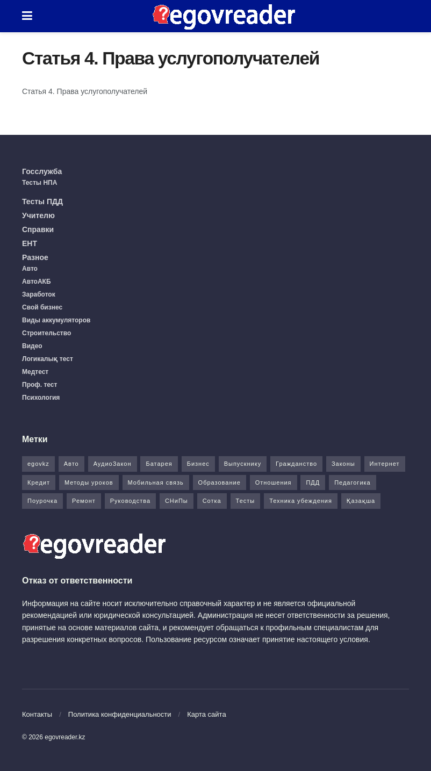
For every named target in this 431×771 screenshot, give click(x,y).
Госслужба (42, 171)
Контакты (37, 714)
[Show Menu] (27, 16)
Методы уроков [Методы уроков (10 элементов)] (88, 482)
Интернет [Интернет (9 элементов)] (385, 463)
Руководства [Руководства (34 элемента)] (130, 501)
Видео (32, 346)
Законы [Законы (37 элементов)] (343, 463)
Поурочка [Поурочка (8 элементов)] (42, 501)
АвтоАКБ (36, 281)
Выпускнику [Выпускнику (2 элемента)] (243, 463)
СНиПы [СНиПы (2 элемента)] (176, 501)
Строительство (46, 333)
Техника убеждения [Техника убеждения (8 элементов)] (300, 501)
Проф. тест (39, 384)
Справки (38, 229)
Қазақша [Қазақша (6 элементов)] (361, 501)
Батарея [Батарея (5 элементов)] (159, 463)
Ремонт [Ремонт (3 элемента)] (84, 501)
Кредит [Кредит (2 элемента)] (38, 482)
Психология (41, 397)
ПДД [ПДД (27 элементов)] (313, 482)
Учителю (38, 215)
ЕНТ (29, 243)
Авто (30, 268)
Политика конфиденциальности (119, 714)
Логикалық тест (47, 359)
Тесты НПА (39, 182)
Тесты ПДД (42, 201)
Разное (35, 257)
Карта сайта (206, 714)
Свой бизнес (42, 307)
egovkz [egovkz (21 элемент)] (38, 463)
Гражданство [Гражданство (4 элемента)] (296, 463)
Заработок (38, 294)
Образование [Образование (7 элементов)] (219, 482)
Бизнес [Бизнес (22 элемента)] (198, 463)
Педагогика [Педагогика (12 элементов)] (352, 482)
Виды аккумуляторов (56, 320)
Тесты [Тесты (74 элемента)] (245, 501)
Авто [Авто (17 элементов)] (71, 463)
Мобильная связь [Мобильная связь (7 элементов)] (156, 482)
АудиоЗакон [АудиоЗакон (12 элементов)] (113, 463)
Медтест (35, 372)
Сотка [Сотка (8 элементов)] (212, 501)
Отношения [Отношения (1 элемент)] (273, 482)
